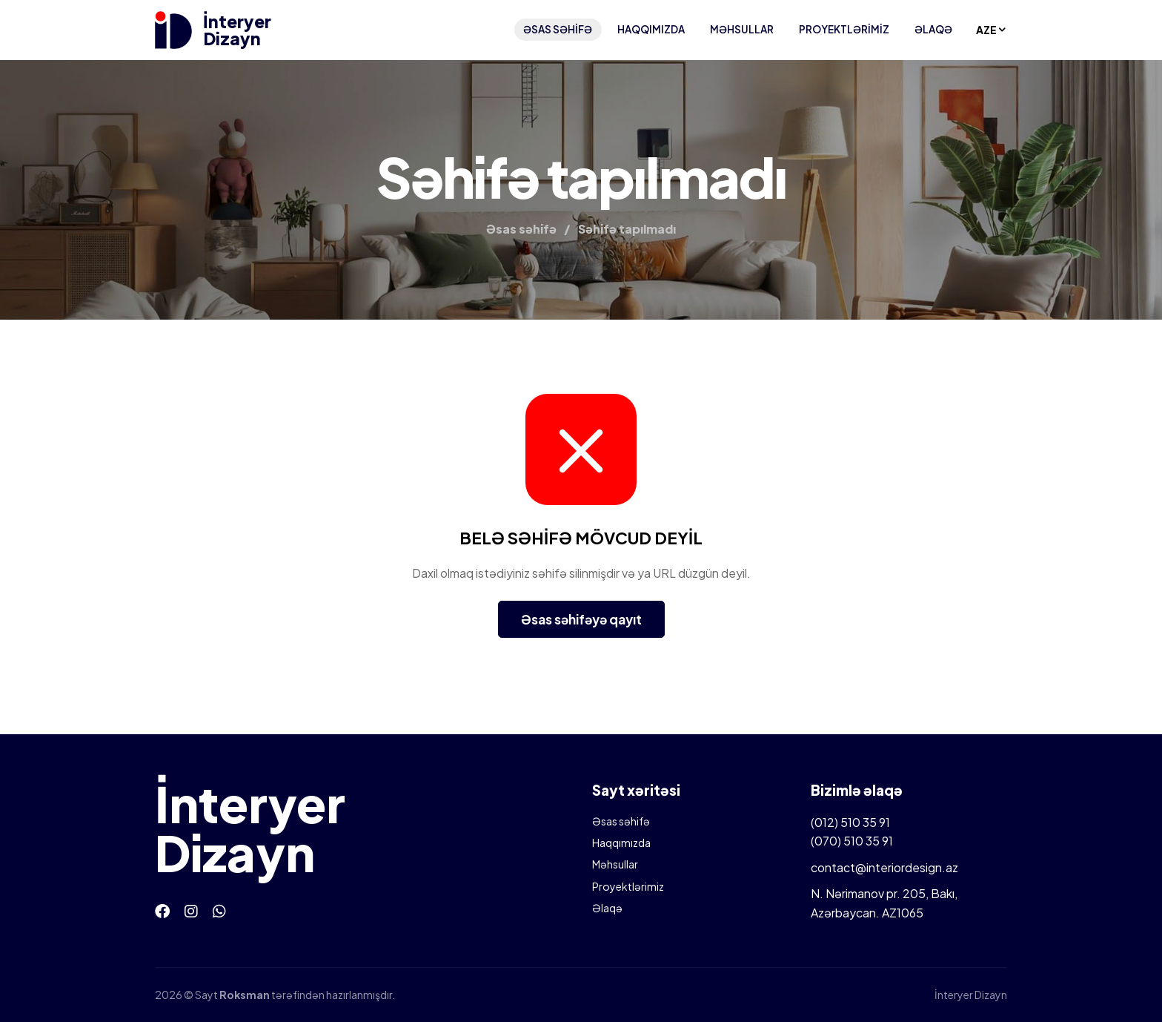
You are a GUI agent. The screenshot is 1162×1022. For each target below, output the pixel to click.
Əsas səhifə (557, 29)
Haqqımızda (651, 29)
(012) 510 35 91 (850, 822)
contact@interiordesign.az (884, 867)
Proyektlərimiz (844, 29)
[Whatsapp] (219, 910)
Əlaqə (933, 29)
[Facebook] (162, 910)
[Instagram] (191, 910)
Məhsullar (742, 29)
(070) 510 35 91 (852, 840)
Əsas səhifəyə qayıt (581, 619)
